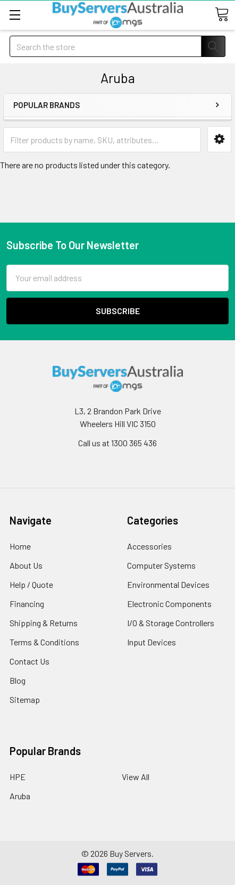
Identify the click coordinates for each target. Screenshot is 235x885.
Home (20, 546)
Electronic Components (169, 604)
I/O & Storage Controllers (170, 623)
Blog (18, 680)
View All (135, 777)
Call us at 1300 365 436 (117, 443)
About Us (26, 565)
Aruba (20, 796)
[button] (219, 139)
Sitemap (25, 699)
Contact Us (29, 661)
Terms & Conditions (44, 642)
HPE (18, 777)
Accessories (149, 546)
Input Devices (151, 642)
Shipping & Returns (44, 623)
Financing (27, 604)
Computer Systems (161, 565)
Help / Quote (31, 584)
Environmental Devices (168, 584)
